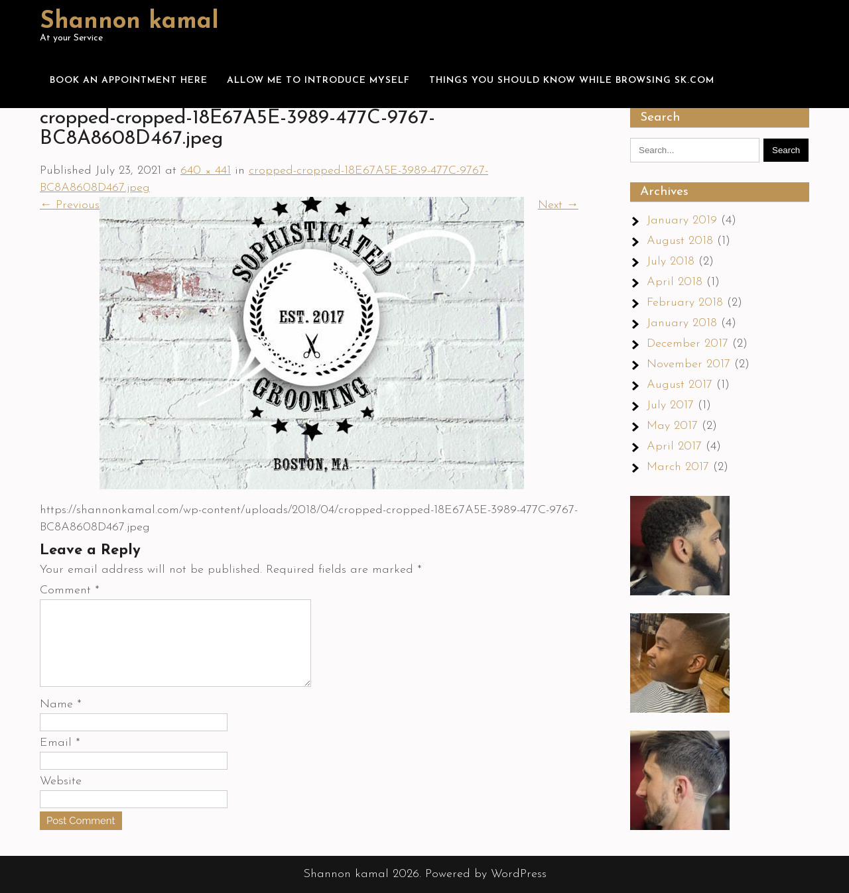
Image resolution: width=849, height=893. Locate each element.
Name (61, 720)
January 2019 (682, 220)
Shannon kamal (129, 22)
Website (61, 797)
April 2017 (674, 446)
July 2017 (670, 405)
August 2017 (679, 385)
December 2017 (687, 343)
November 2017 (688, 364)
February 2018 (685, 302)
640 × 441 (205, 170)
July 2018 (670, 261)
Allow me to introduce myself (318, 81)
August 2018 (680, 241)
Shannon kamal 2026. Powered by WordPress (425, 874)
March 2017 (678, 467)
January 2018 (682, 323)
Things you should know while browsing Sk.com (571, 81)
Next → (558, 205)
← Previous (69, 205)
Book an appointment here (129, 81)
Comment (69, 590)
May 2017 (672, 426)
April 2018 (674, 282)
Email (60, 758)
